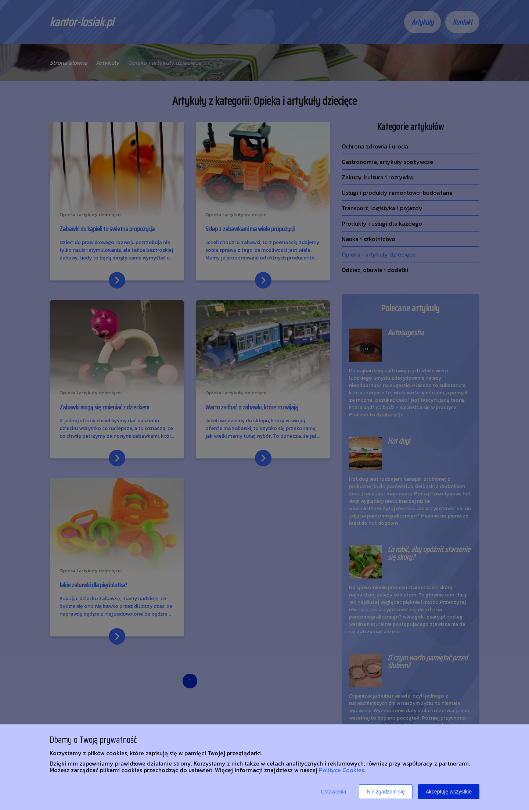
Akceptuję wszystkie (449, 792)
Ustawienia (333, 792)
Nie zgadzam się (386, 792)
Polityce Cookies (341, 770)
